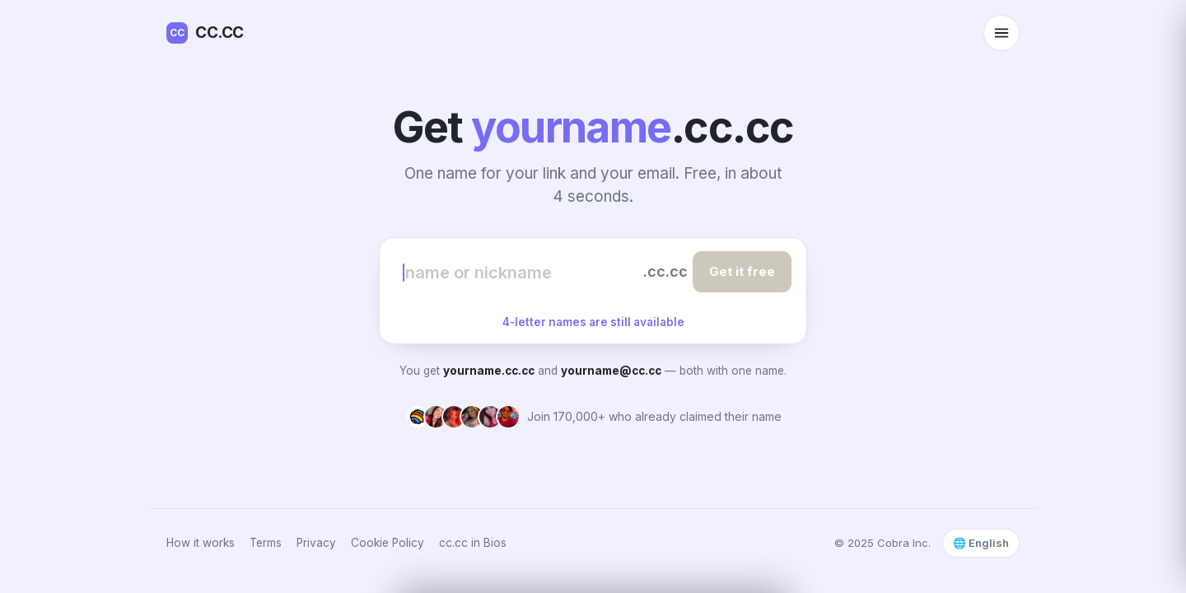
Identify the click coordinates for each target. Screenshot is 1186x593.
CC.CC (205, 33)
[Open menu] (1001, 33)
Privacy (316, 542)
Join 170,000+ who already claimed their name (654, 416)
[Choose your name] (520, 271)
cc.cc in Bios (473, 542)
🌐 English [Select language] (981, 542)
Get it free (742, 271)
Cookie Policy (387, 542)
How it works (200, 542)
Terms (266, 542)
